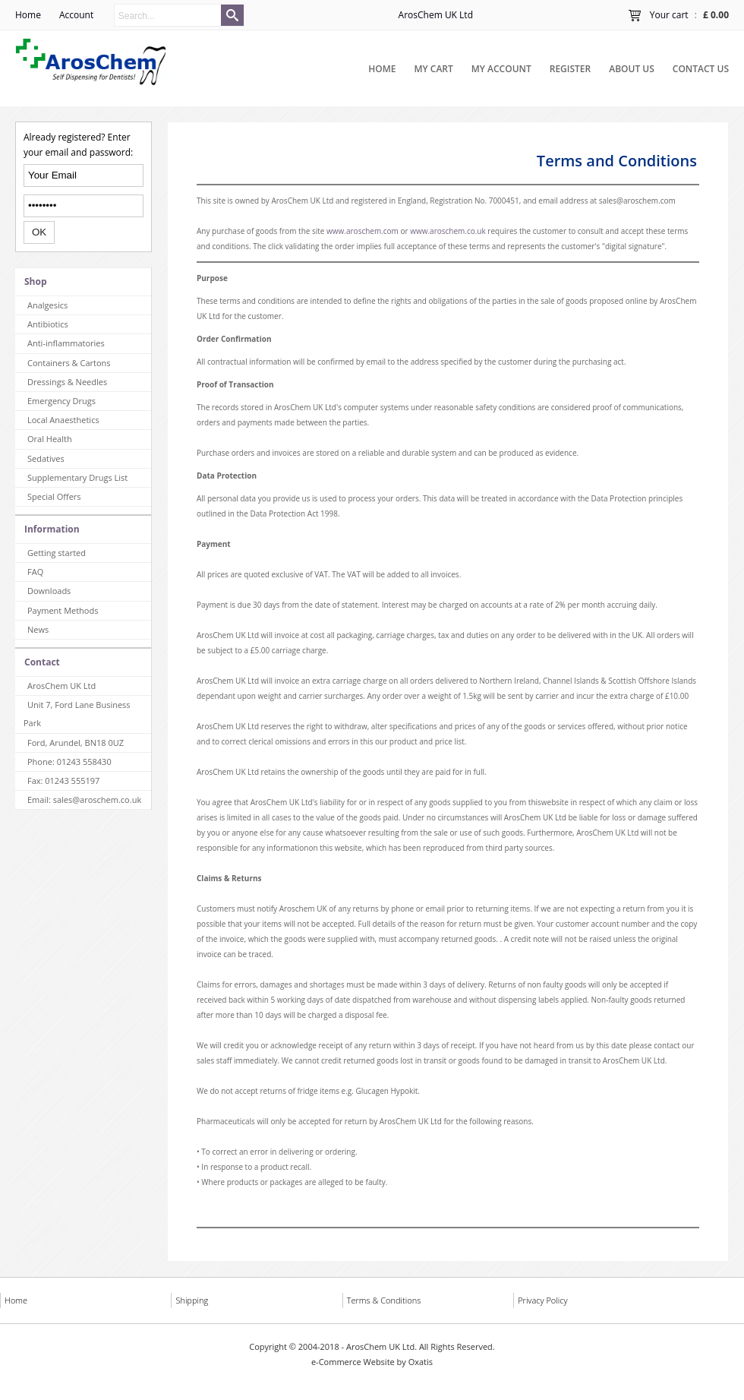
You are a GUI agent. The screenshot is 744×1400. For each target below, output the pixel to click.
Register (570, 68)
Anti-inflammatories (66, 343)
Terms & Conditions (384, 1300)
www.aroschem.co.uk (448, 231)
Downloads (49, 590)
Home (382, 68)
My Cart (434, 68)
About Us (631, 68)
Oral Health (49, 438)
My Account (501, 68)
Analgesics (47, 305)
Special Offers (54, 496)
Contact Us (701, 68)
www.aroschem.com (362, 231)
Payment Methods (62, 610)
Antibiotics (47, 324)
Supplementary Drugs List (77, 477)
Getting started (56, 552)
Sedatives (46, 458)
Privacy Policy (542, 1300)
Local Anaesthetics (63, 419)
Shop (35, 281)
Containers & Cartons (69, 362)
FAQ (35, 571)
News (38, 629)
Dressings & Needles (67, 381)
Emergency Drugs (61, 400)
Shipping (191, 1300)
